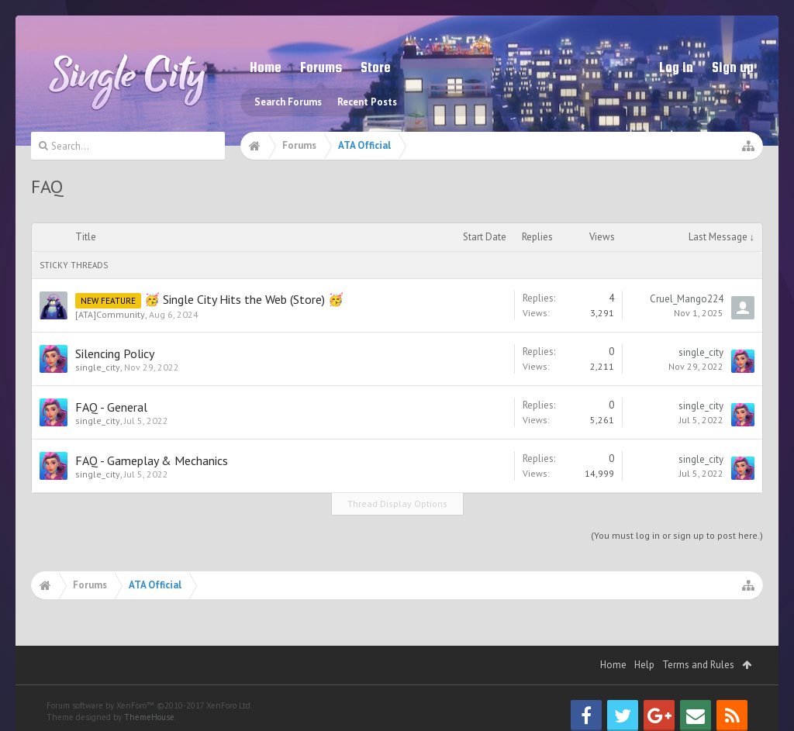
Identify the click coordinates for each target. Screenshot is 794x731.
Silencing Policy (114, 353)
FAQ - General (111, 407)
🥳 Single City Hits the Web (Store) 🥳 (243, 299)
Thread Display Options (397, 503)
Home (265, 67)
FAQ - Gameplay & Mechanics (151, 460)
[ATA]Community (110, 314)
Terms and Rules (698, 664)
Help (644, 664)
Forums (321, 67)
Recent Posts (367, 102)
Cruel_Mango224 (686, 298)
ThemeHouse (149, 717)
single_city (97, 367)
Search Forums (288, 102)
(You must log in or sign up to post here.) (677, 535)
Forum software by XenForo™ (149, 705)
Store (376, 67)
